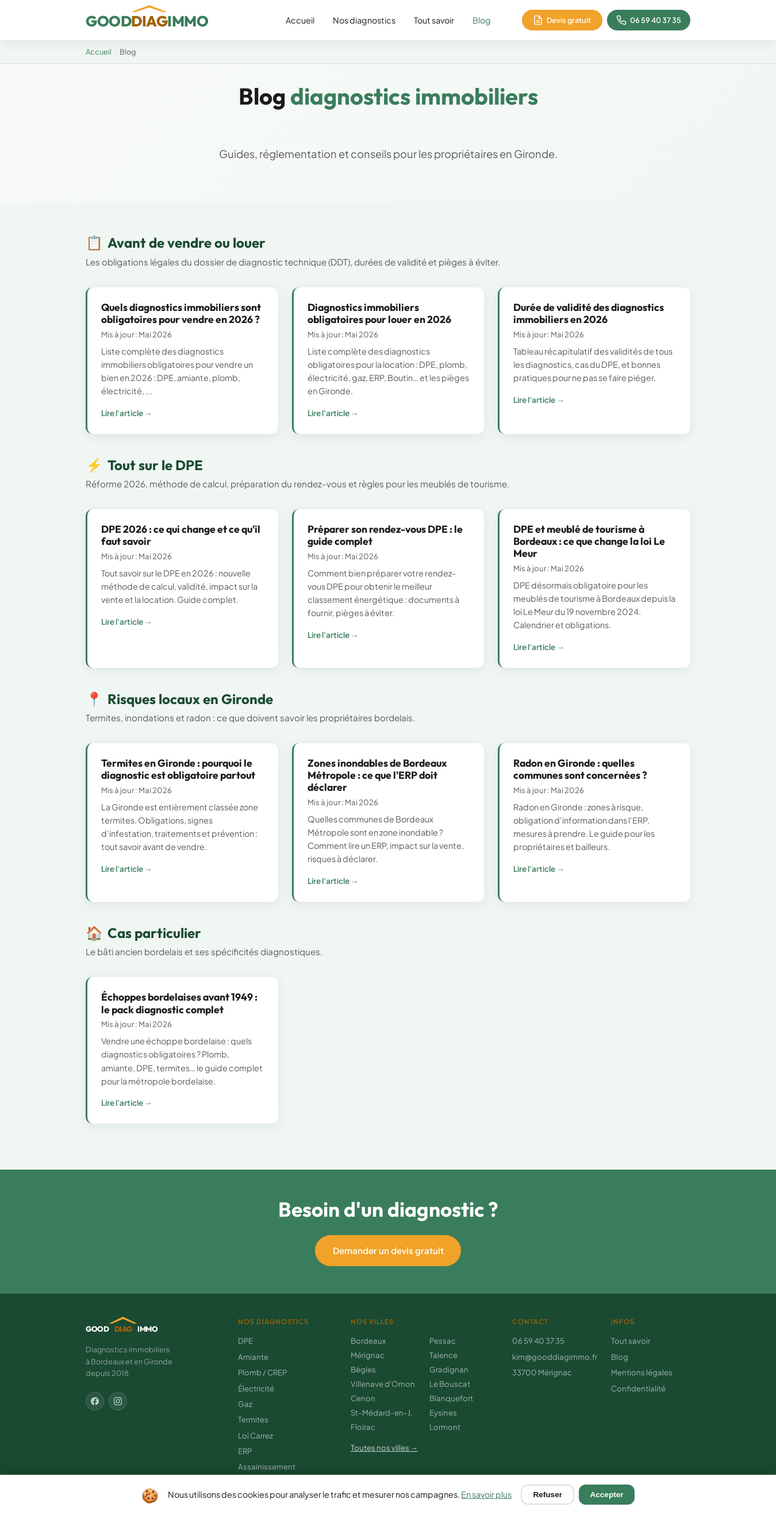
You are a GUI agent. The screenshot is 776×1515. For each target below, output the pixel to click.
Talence (443, 1355)
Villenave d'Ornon (383, 1384)
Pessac (442, 1340)
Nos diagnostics (364, 20)
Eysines (443, 1412)
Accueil (300, 20)
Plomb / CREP (262, 1372)
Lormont (444, 1427)
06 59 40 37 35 (538, 1340)
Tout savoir (434, 20)
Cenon (363, 1398)
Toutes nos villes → (384, 1447)
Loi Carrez (255, 1435)
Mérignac (368, 1355)
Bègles (363, 1369)
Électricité (256, 1388)
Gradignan (448, 1369)
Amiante (253, 1357)
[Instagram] (118, 1401)
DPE (245, 1340)
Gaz (245, 1404)
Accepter (606, 1494)
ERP (245, 1451)
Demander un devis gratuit (388, 1250)
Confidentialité (638, 1388)
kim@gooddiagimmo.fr (554, 1357)
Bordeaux (368, 1340)
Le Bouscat (449, 1384)
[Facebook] (95, 1401)
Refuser (547, 1494)
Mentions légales (642, 1372)
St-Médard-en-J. (382, 1412)
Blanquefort (451, 1398)
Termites (253, 1419)
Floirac (363, 1427)
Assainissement (266, 1466)
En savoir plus (486, 1494)
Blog (481, 20)
